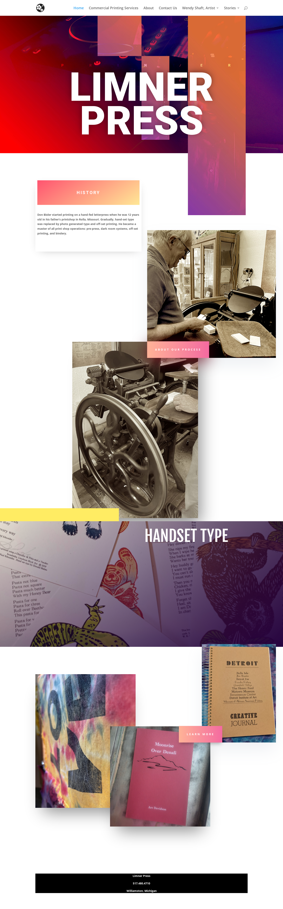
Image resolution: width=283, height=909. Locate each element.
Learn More (200, 734)
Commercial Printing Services (113, 8)
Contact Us (168, 8)
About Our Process (178, 350)
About (148, 8)
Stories (230, 8)
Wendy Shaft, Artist (198, 8)
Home (79, 8)
